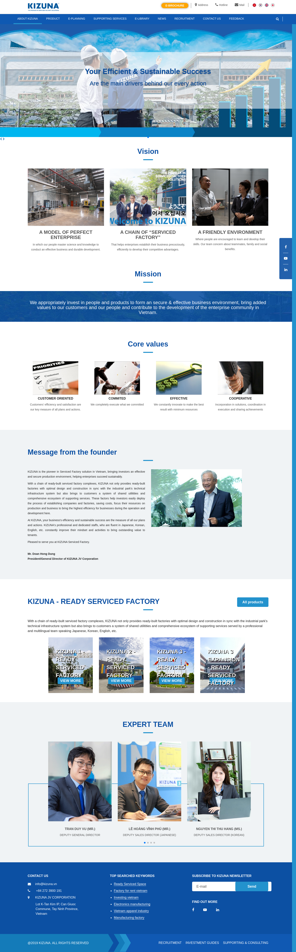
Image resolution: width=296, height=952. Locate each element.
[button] (148, 137)
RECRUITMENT (170, 942)
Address (201, 5)
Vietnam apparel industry (131, 911)
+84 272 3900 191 (49, 890)
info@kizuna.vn (46, 884)
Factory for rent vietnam (130, 890)
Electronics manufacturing (132, 904)
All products (252, 602)
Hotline (221, 5)
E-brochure (175, 5)
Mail (239, 5)
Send (251, 886)
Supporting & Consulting (245, 942)
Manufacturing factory (129, 917)
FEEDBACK (236, 18)
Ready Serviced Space (130, 884)
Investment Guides (202, 942)
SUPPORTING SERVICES (110, 18)
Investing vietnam (126, 897)
